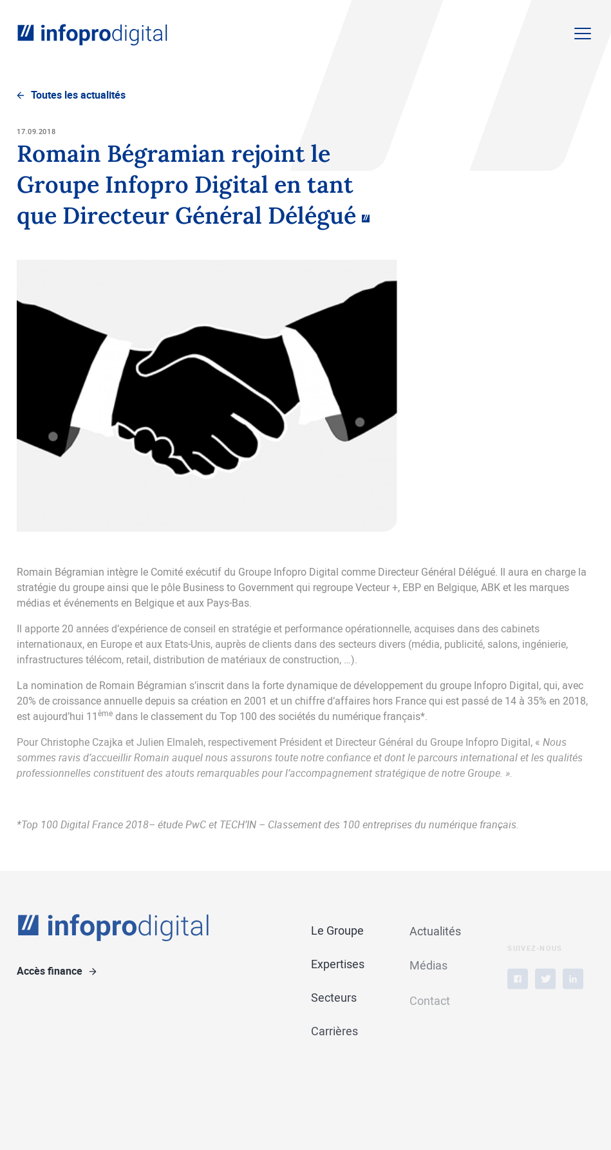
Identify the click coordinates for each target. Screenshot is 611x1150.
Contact (429, 1008)
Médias (428, 967)
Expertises (337, 964)
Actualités (435, 932)
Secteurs (334, 998)
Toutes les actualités (78, 95)
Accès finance (49, 971)
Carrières (334, 1032)
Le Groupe (337, 931)
